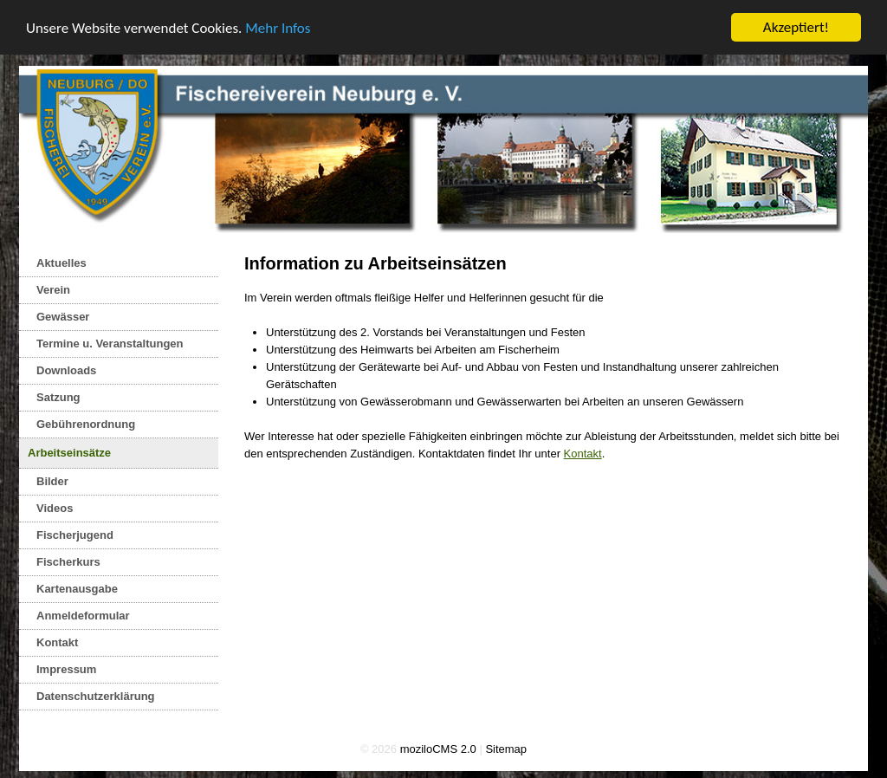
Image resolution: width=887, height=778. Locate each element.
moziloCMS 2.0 (438, 748)
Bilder (52, 481)
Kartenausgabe (77, 588)
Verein (53, 289)
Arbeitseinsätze (69, 452)
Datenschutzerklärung (95, 696)
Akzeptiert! (796, 27)
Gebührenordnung (85, 424)
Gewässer (62, 316)
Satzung (58, 397)
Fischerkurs (68, 561)
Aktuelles (61, 262)
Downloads (66, 370)
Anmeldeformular (83, 615)
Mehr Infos (277, 27)
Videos (54, 508)
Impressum (66, 669)
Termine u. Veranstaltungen (110, 343)
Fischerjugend (74, 534)
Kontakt (57, 642)
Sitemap (506, 748)
